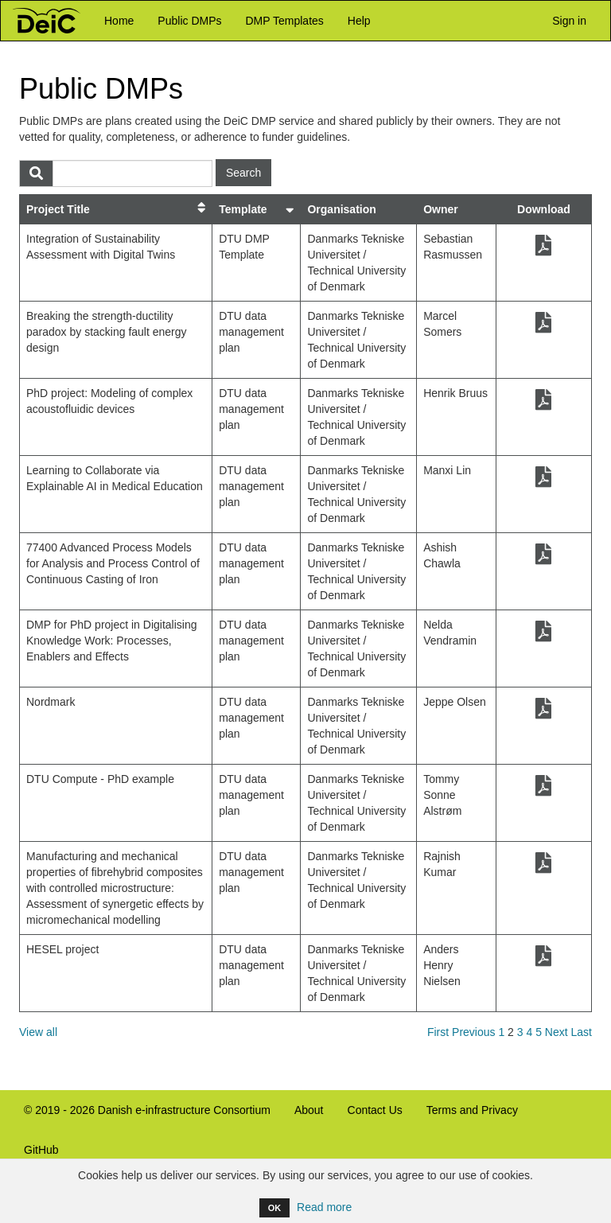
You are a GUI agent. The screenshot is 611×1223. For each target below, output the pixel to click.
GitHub (35, 1156)
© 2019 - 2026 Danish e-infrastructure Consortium (141, 1117)
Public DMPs (189, 20)
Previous (473, 1032)
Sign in (566, 20)
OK (275, 1208)
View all (38, 1032)
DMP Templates (285, 20)
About (309, 1110)
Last (581, 1032)
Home (119, 20)
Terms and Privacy (472, 1110)
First (438, 1032)
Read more (324, 1207)
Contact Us (375, 1110)
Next (556, 1032)
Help (359, 20)
